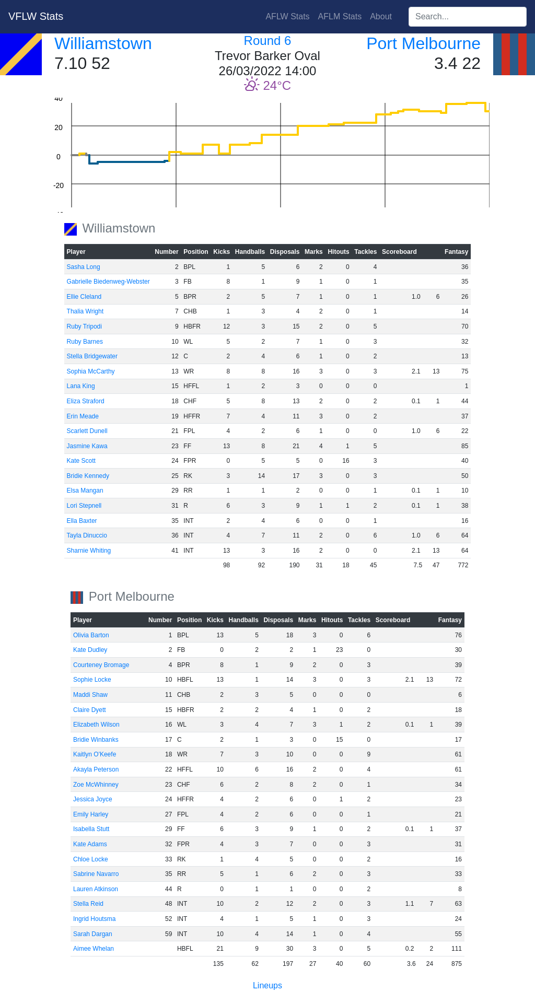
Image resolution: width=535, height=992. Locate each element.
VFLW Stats (35, 16)
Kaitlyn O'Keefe (94, 754)
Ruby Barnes (85, 341)
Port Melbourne (423, 43)
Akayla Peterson (96, 769)
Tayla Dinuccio (87, 535)
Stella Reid (88, 903)
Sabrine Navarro (96, 874)
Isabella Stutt (91, 829)
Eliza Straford (85, 401)
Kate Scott (81, 460)
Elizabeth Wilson (96, 724)
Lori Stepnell (84, 505)
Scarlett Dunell (87, 431)
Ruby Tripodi (84, 326)
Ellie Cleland (84, 296)
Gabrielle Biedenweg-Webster (108, 281)
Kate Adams (90, 844)
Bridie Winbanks (96, 739)
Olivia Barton (91, 635)
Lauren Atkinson (95, 889)
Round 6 (268, 40)
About (381, 16)
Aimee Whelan (93, 948)
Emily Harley (90, 814)
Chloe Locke (90, 859)
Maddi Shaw (90, 694)
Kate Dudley (90, 649)
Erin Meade (83, 416)
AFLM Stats (340, 16)
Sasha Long (83, 267)
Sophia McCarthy (91, 371)
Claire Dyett (89, 710)
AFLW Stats (287, 16)
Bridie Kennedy (88, 476)
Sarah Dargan (92, 934)
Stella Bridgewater (92, 356)
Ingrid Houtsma (94, 919)
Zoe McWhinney (96, 784)
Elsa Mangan (85, 490)
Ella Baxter (82, 520)
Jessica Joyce (92, 799)
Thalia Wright (85, 311)
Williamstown (103, 43)
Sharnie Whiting (89, 550)
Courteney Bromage (101, 665)
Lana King (81, 386)
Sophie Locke (92, 679)
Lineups (267, 985)
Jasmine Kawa (87, 446)
